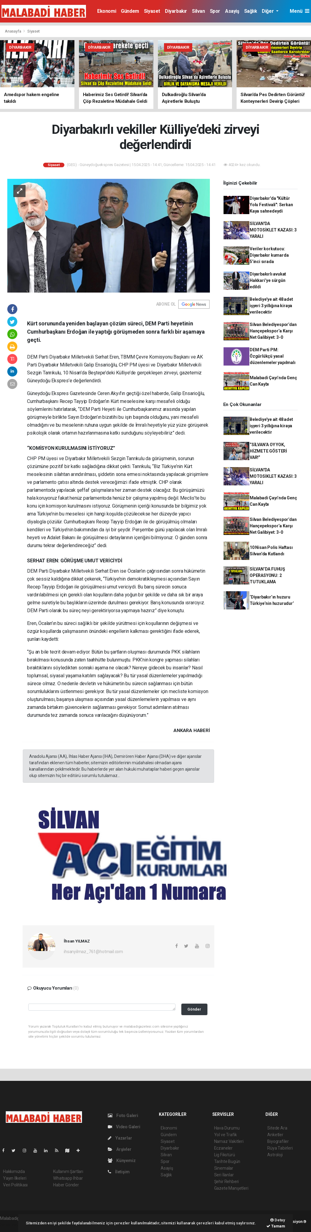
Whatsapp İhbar (68, 1178)
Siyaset (152, 11)
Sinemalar (223, 1168)
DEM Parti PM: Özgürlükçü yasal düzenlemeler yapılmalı (273, 356)
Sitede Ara (277, 1128)
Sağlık (250, 11)
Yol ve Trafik (225, 1134)
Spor (215, 11)
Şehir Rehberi (226, 1181)
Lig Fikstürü (224, 1154)
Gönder (194, 1009)
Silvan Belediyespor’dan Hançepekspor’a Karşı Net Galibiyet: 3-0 (273, 331)
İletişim (118, 1171)
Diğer (268, 11)
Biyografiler (278, 1141)
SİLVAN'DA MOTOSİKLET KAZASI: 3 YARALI (273, 230)
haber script (11, 1224)
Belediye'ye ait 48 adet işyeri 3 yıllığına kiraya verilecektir (271, 305)
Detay (277, 1220)
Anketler (275, 1134)
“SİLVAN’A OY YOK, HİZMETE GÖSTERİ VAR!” (268, 451)
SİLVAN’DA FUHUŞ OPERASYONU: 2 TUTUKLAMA (267, 575)
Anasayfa (13, 31)
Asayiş (232, 11)
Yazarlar (120, 1138)
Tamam (275, 1226)
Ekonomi (106, 11)
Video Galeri (124, 1126)
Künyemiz (121, 1160)
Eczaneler (223, 1148)
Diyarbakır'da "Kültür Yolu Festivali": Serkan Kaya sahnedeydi (271, 204)
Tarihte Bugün (227, 1161)
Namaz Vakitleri (229, 1141)
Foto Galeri (123, 1115)
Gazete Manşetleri (231, 1188)
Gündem (130, 11)
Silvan (198, 11)
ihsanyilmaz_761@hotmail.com (93, 951)
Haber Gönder (66, 1184)
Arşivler (119, 1149)
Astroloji (274, 1154)
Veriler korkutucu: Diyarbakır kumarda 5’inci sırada (269, 255)
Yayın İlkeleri (14, 1178)
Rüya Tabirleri (279, 1148)
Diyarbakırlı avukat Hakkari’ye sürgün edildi (268, 280)
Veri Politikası (15, 1184)
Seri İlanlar (224, 1174)
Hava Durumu (227, 1128)
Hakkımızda (14, 1171)
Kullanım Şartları (68, 1171)
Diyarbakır (176, 11)
